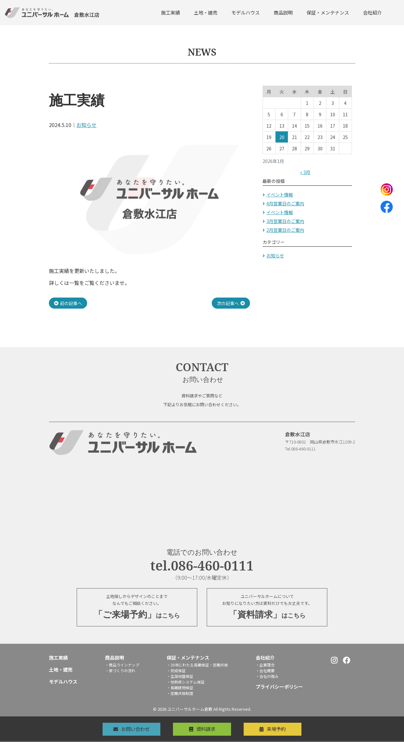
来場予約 (281, 729)
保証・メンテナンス (327, 12)
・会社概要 (265, 671)
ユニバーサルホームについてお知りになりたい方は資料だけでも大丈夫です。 (267, 608)
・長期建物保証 (180, 688)
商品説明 (283, 12)
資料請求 (206, 729)
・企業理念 (265, 665)
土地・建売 (205, 12)
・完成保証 (176, 671)
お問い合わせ (130, 729)
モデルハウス (245, 12)
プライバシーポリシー (279, 687)
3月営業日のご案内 (285, 221)
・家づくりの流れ (120, 671)
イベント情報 (279, 194)
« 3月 (305, 172)
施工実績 (170, 12)
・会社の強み (267, 677)
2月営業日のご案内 (285, 230)
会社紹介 (372, 12)
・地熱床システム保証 (186, 682)
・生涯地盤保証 (180, 677)
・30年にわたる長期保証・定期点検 (197, 665)
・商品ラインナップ (122, 665)
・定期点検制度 (180, 694)
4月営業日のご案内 (285, 203)
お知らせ (86, 125)
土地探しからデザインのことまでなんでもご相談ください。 (137, 608)
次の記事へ (228, 303)
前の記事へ (71, 303)
